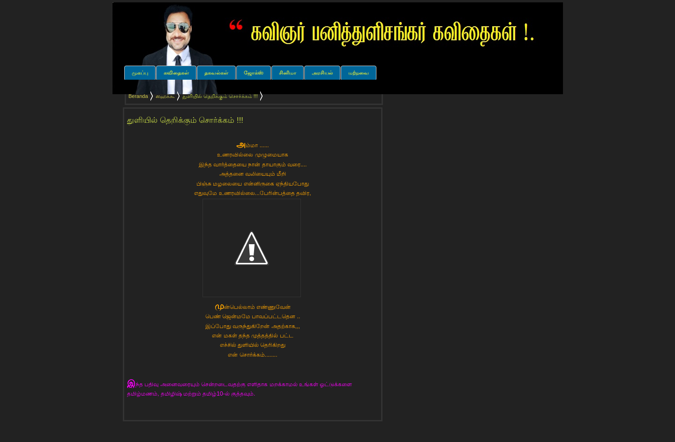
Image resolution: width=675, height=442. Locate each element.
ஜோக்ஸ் (253, 72)
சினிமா (287, 72)
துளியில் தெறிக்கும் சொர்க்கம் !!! (185, 120)
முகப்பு (140, 72)
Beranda (138, 96)
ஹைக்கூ (165, 96)
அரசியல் (322, 72)
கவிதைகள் (176, 72)
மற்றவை (358, 72)
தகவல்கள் (216, 72)
